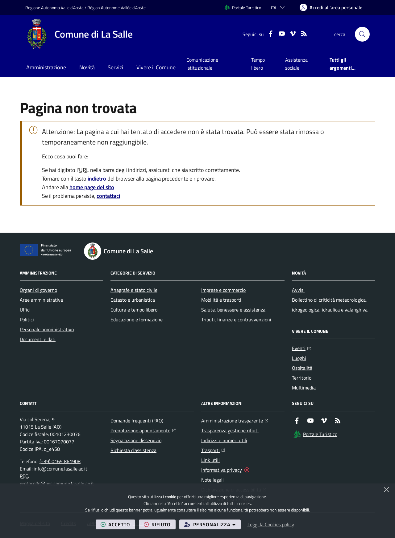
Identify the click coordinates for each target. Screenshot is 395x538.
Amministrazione (46, 67)
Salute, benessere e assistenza (233, 309)
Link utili (210, 460)
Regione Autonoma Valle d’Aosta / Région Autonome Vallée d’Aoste (85, 7)
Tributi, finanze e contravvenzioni (236, 319)
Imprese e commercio (223, 290)
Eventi (301, 347)
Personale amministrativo (47, 329)
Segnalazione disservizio (135, 440)
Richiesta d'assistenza (133, 450)
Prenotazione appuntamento (143, 430)
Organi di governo (38, 290)
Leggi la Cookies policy (270, 524)
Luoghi (299, 358)
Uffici (25, 309)
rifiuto (160, 524)
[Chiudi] (386, 489)
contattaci (108, 196)
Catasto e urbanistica (132, 300)
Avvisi (298, 290)
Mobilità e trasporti (221, 300)
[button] (362, 34)
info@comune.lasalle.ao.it (60, 468)
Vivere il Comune (156, 67)
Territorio (301, 377)
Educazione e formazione (136, 319)
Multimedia (304, 387)
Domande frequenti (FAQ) (136, 420)
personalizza (212, 524)
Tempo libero (258, 63)
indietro (97, 178)
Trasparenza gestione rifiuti (230, 430)
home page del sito (91, 187)
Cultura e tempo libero (133, 309)
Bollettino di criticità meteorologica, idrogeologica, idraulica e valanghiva (330, 304)
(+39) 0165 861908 (60, 461)
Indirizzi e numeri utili (224, 440)
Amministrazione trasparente (234, 420)
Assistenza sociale (296, 63)
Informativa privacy (221, 470)
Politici (27, 319)
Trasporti (213, 449)
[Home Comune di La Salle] (79, 34)
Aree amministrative (41, 300)
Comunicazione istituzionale (202, 63)
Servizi (115, 67)
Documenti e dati (38, 339)
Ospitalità (302, 368)
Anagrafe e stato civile (133, 290)
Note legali (212, 479)
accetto (118, 524)
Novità (87, 67)
